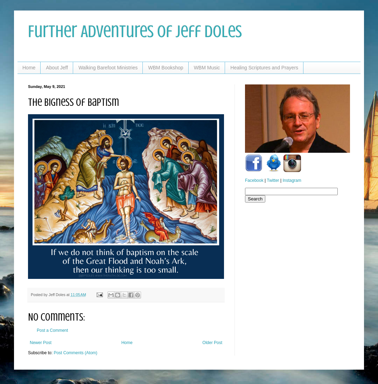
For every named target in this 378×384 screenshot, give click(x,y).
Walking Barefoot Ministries (108, 67)
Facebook (254, 180)
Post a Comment (52, 330)
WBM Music (207, 67)
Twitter (273, 180)
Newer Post (40, 342)
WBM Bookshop (165, 67)
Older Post (212, 342)
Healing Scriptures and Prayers (264, 67)
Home (28, 67)
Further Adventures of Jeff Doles (135, 31)
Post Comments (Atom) (75, 352)
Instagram (291, 180)
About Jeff (57, 67)
